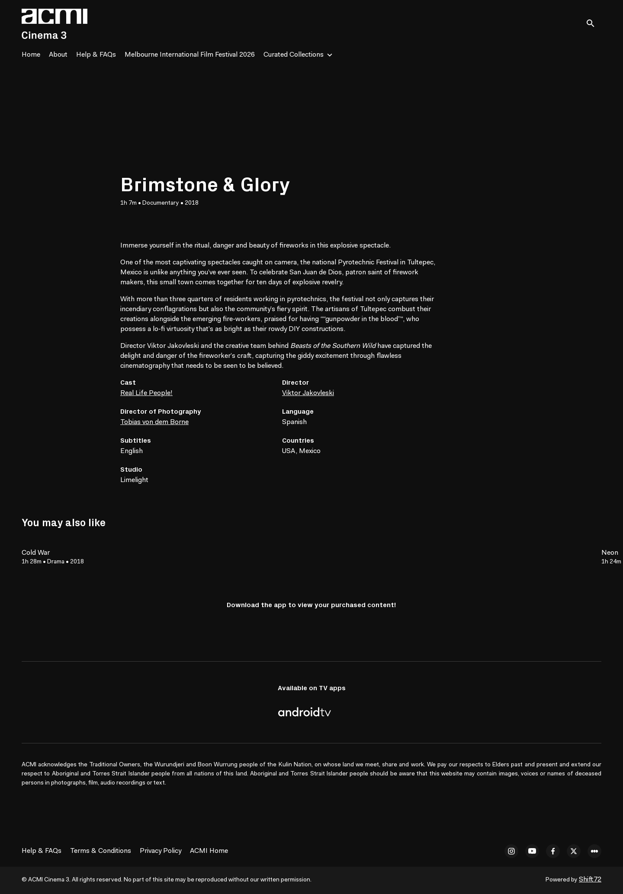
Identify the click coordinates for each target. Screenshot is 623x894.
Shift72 (590, 879)
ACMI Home (209, 851)
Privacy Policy (160, 851)
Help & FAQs (96, 54)
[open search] (593, 23)
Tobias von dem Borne (154, 422)
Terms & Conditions (100, 851)
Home (31, 54)
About (58, 54)
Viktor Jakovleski (308, 393)
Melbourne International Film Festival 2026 (190, 54)
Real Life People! (146, 393)
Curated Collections (293, 54)
